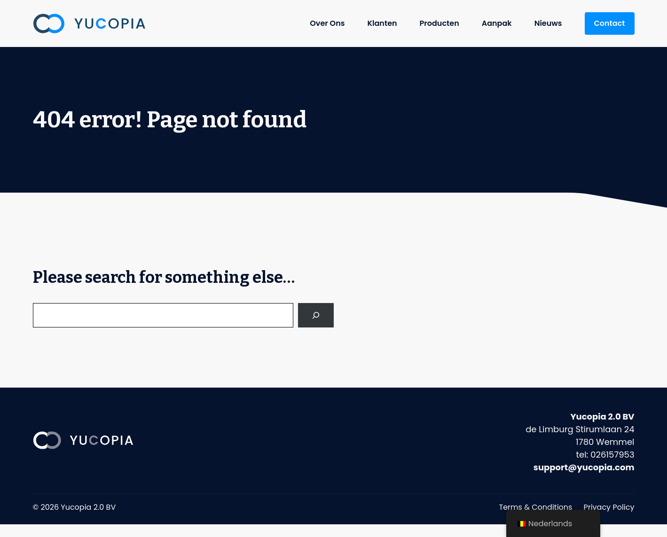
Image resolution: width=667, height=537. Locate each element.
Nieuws (548, 23)
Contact (609, 23)
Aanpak (497, 23)
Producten (439, 23)
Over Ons (327, 23)
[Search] (316, 315)
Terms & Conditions (536, 507)
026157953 (612, 454)
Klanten (382, 23)
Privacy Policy (608, 507)
